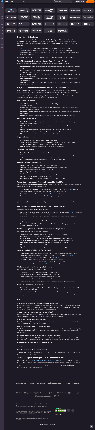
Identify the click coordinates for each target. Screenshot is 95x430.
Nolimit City (70, 212)
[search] (69, 1)
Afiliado (31, 383)
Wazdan (47, 261)
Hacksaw (22, 50)
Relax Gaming (54, 193)
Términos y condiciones (72, 383)
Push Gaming (63, 193)
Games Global (49, 264)
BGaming (57, 257)
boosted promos (51, 292)
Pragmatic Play (24, 48)
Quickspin (70, 189)
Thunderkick (71, 255)
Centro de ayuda (21, 383)
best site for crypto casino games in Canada (45, 360)
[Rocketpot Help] (91, 427)
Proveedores (19, 6)
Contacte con (41, 383)
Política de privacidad (54, 383)
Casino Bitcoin (9, 6)
